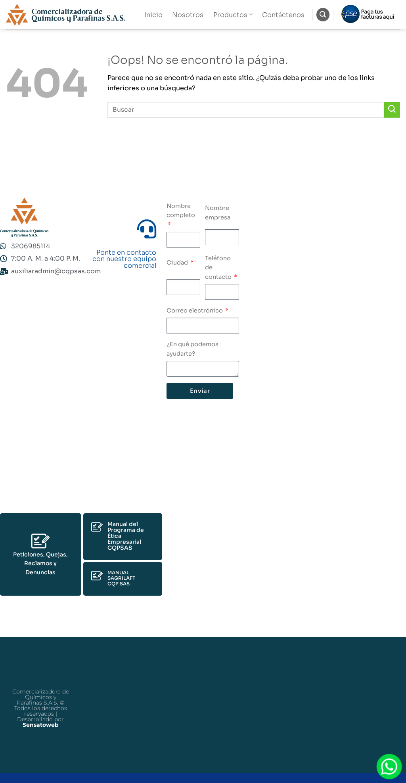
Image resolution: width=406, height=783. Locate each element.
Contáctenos (283, 15)
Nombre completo (181, 210)
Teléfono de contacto (219, 267)
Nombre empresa (217, 212)
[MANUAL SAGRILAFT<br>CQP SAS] (97, 575)
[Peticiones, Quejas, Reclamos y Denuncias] (40, 541)
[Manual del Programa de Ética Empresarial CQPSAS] (97, 527)
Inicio (153, 15)
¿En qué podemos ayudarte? (192, 349)
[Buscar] (322, 14)
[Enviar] (392, 110)
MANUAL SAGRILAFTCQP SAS (121, 578)
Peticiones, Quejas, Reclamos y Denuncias (40, 563)
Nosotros (187, 15)
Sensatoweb (41, 724)
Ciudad (178, 262)
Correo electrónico (195, 310)
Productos (233, 15)
